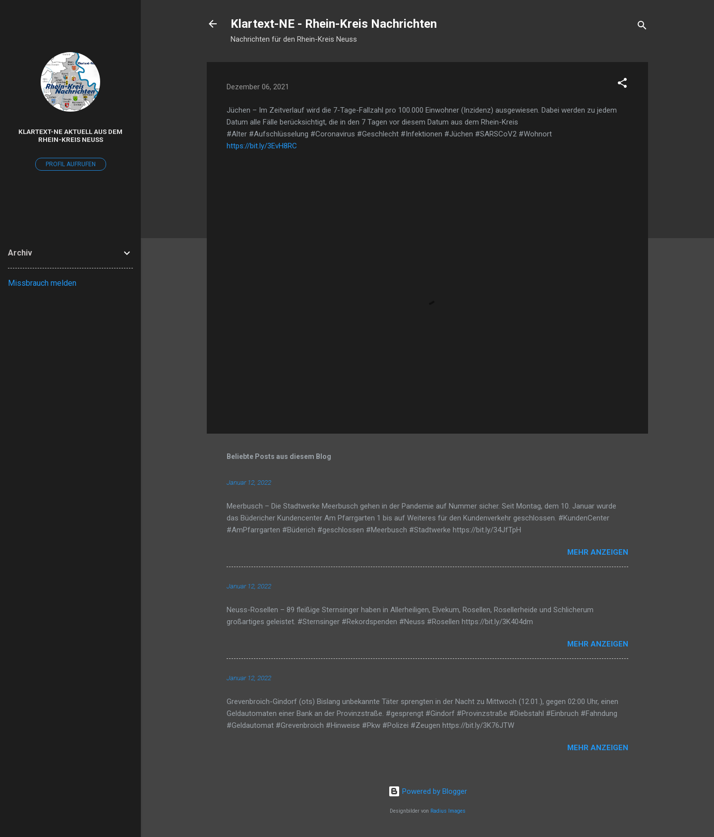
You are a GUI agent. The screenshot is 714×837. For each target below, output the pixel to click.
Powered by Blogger (427, 791)
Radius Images (448, 811)
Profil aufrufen (71, 164)
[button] (622, 84)
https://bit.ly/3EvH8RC (262, 145)
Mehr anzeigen (597, 552)
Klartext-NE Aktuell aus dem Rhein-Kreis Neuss (70, 135)
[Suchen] (642, 27)
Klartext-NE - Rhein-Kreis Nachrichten (334, 24)
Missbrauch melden (42, 283)
